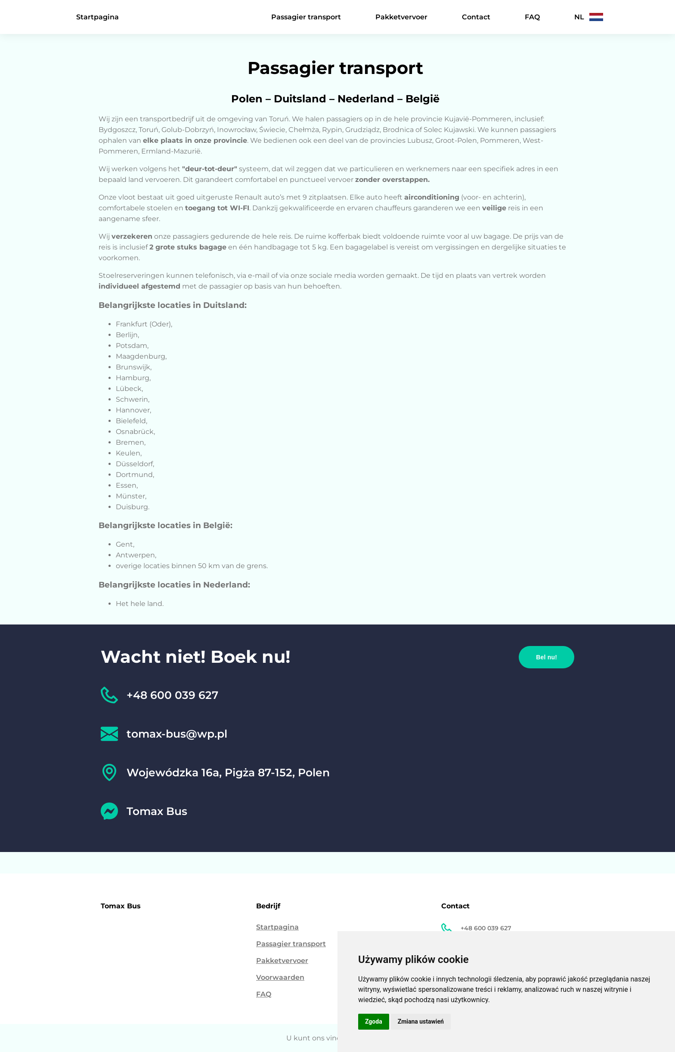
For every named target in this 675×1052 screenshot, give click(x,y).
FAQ (532, 17)
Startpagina (97, 17)
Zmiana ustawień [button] (421, 1021)
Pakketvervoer (401, 17)
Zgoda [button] (373, 1021)
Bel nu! (546, 657)
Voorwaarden (280, 977)
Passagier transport (306, 17)
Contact (476, 17)
